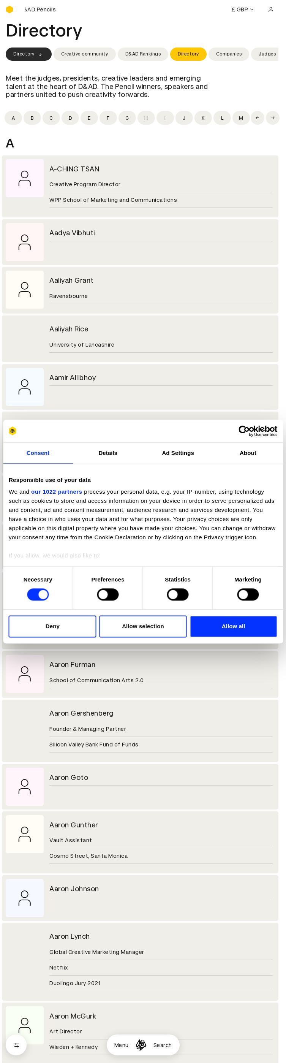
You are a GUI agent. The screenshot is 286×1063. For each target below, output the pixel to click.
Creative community (84, 54)
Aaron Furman (72, 665)
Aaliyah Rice (68, 329)
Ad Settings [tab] (178, 453)
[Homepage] (141, 1044)
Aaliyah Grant (71, 280)
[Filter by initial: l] (222, 117)
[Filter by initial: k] (203, 117)
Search (162, 1045)
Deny (53, 626)
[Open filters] (16, 1044)
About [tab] (248, 453)
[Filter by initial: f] (108, 117)
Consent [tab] (38, 453)
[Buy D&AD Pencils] (44, 9)
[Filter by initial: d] (70, 117)
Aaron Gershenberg (81, 713)
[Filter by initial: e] (89, 117)
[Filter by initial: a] (13, 117)
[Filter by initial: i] (165, 117)
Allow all (233, 626)
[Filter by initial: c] (51, 117)
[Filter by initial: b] (32, 117)
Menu (121, 1045)
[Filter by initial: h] (146, 117)
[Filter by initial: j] (184, 117)
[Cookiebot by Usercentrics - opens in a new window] (244, 431)
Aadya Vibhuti (72, 233)
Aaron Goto (68, 777)
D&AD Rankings (143, 54)
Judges (267, 54)
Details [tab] (107, 453)
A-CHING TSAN (74, 169)
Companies (229, 54)
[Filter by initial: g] (127, 117)
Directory (28, 54)
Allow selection (143, 626)
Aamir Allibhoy (72, 378)
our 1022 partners (56, 491)
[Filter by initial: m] (241, 117)
